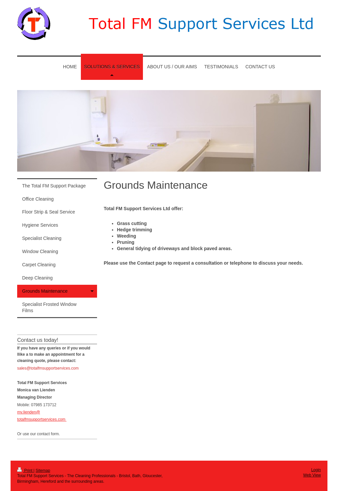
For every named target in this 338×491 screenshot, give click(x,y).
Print (25, 470)
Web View (312, 475)
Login (316, 470)
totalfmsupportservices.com (41, 419)
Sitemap (43, 470)
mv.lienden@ (28, 412)
